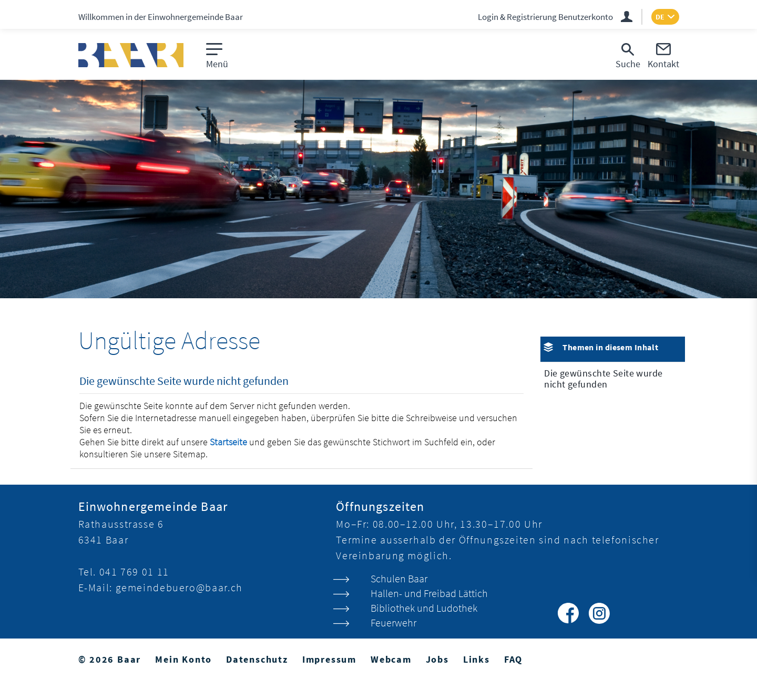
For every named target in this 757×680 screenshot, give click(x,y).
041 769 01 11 (134, 571)
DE (660, 17)
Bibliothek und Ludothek (424, 607)
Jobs (437, 659)
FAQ (513, 659)
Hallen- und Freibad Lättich (429, 593)
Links (476, 659)
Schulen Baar (399, 578)
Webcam (391, 659)
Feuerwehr (393, 622)
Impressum (329, 659)
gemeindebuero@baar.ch (179, 587)
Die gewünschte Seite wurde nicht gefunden (603, 379)
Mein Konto (183, 659)
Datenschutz (257, 659)
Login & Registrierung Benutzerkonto (545, 17)
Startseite (228, 442)
